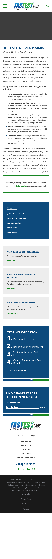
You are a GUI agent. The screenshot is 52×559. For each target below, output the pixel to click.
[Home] (26, 6)
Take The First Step (19, 370)
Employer (26, 445)
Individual (26, 441)
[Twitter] (23, 469)
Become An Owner (26, 457)
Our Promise (14, 313)
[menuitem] (26, 213)
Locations (13, 260)
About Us (12, 288)
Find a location (21, 186)
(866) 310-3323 (26, 464)
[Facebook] (18, 469)
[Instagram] (33, 469)
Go (42, 407)
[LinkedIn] (28, 469)
